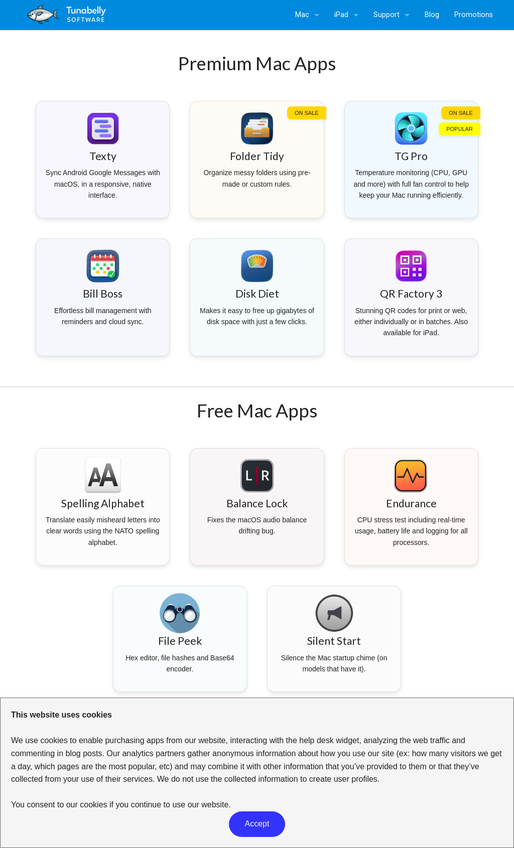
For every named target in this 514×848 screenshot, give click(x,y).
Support (386, 15)
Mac (302, 15)
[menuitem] (307, 15)
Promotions (473, 15)
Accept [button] (257, 823)
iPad (341, 15)
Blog (432, 15)
